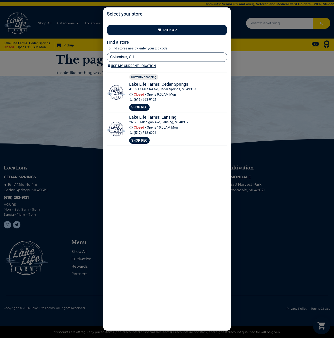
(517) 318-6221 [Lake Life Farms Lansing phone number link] (143, 133)
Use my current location (131, 66)
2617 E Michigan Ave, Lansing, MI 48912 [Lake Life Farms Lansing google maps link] (159, 122)
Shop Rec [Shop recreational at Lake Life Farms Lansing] (139, 140)
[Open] (224, 57)
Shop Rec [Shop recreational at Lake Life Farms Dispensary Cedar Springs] (139, 107)
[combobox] (163, 57)
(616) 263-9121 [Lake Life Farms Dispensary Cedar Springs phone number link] (143, 100)
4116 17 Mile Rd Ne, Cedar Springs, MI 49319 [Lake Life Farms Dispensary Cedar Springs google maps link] (162, 89)
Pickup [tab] (167, 30)
